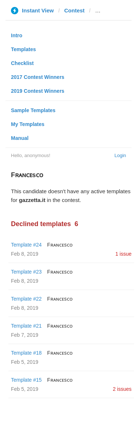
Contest (74, 10)
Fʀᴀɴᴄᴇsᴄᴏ (60, 245)
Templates (23, 49)
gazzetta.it (108, 10)
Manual (19, 138)
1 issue (123, 254)
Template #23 (26, 272)
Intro (16, 35)
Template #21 (26, 326)
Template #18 (26, 353)
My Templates (28, 124)
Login (120, 155)
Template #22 (26, 299)
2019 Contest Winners (37, 91)
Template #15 (26, 380)
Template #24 (26, 245)
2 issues (122, 389)
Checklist (22, 63)
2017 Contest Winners (37, 77)
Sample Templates (33, 110)
